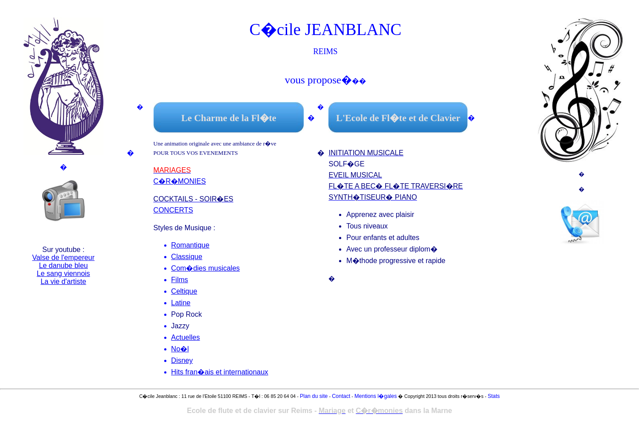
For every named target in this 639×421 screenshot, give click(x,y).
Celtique (184, 291)
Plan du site (314, 396)
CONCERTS (173, 210)
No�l (180, 349)
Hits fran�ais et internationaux (219, 372)
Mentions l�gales (376, 396)
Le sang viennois (63, 273)
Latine (181, 303)
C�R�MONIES (180, 181)
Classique (186, 256)
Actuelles (185, 337)
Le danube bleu (63, 265)
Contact (341, 396)
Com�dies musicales (205, 268)
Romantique (190, 245)
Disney (182, 360)
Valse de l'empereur (63, 257)
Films (179, 279)
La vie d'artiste (63, 281)
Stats (494, 396)
